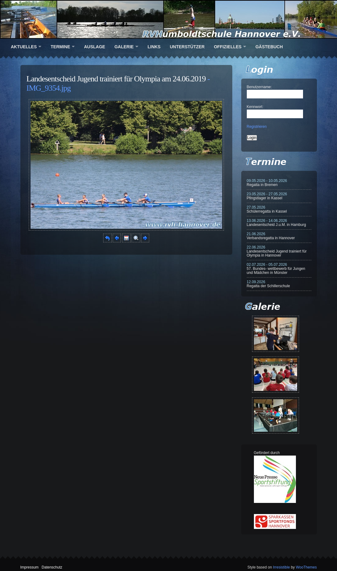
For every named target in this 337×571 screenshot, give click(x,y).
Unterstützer (187, 46)
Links (154, 46)
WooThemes (306, 567)
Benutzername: (259, 87)
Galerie (123, 46)
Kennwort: (255, 107)
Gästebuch (269, 46)
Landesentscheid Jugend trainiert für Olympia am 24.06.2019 (116, 78)
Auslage (94, 46)
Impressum (29, 567)
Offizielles (227, 46)
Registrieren (257, 126)
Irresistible (281, 567)
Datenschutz (52, 567)
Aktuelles (24, 46)
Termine (60, 46)
